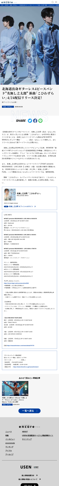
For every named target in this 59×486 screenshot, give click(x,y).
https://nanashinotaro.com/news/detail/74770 (20, 345)
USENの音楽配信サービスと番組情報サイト (37, 435)
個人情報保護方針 (28, 475)
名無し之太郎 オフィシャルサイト (21, 206)
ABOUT (25, 431)
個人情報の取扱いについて (27, 479)
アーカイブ (9, 454)
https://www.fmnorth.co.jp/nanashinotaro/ (26, 367)
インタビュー (10, 439)
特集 (7, 435)
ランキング (9, 447)
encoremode (10, 443)
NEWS (6, 5)
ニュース (8, 431)
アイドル (8, 450)
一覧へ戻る (28, 410)
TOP (2, 5)
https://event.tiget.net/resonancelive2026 (16, 283)
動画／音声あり (14, 5)
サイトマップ (27, 439)
